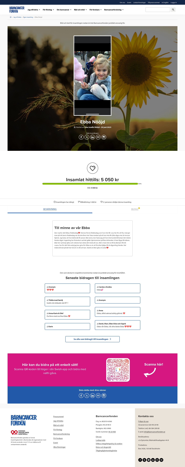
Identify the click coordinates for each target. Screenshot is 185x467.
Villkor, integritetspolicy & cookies (109, 443)
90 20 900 (112, 432)
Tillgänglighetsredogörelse (106, 450)
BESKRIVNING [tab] (50, 209)
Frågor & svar (143, 421)
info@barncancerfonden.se (154, 432)
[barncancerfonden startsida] (17, 9)
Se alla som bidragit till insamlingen (92, 339)
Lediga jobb (100, 440)
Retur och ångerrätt (103, 447)
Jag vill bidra (17, 17)
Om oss (98, 436)
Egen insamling (28, 17)
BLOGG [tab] (135, 208)
